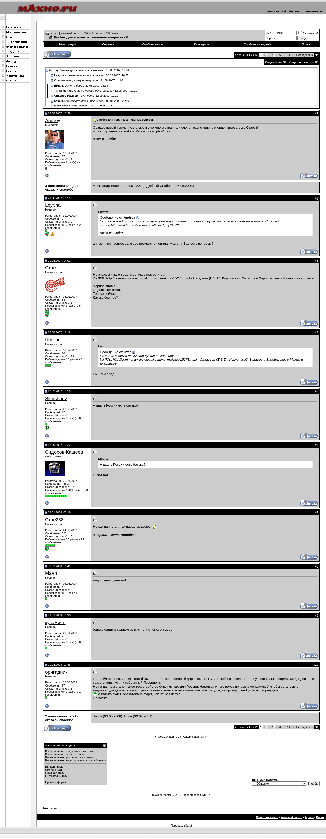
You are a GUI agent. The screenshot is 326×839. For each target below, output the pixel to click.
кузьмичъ (55, 622)
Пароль (270, 38)
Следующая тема (194, 736)
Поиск (306, 44)
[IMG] (48, 772)
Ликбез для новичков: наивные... (82, 70)
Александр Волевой (108, 186)
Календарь (201, 44)
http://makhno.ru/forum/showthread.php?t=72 (136, 131)
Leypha (53, 205)
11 (288, 55)
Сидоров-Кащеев (64, 452)
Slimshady (56, 398)
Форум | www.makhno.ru (65, 33)
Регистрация (67, 44)
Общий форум (93, 33)
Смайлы (50, 769)
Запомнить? (308, 33)
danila (97, 716)
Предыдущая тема (169, 736)
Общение (112, 33)
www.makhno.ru (291, 817)
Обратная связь (267, 817)
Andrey (52, 120)
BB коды (50, 766)
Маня (51, 573)
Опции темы (273, 62)
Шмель (52, 339)
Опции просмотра (301, 62)
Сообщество (152, 44)
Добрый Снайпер (159, 186)
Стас (50, 267)
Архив (309, 817)
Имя (268, 32)
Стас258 (54, 519)
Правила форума (56, 782)
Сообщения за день (257, 44)
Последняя (304, 55)
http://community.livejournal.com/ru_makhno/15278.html (148, 278)
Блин (128, 716)
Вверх (320, 817)
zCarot (188, 825)
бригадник (56, 672)
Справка (108, 44)
